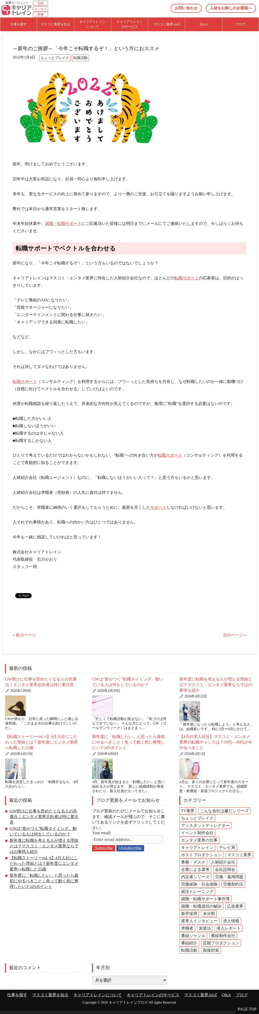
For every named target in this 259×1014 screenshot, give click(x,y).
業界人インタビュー (199, 921)
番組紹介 (189, 943)
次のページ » (234, 635)
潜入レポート (229, 928)
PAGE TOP (247, 1009)
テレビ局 (227, 847)
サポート (158, 507)
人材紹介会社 (223, 862)
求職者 (187, 928)
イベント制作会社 (197, 833)
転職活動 (80, 58)
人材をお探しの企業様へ (231, 8)
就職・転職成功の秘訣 (201, 906)
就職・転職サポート (63, 223)
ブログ (242, 995)
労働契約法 (233, 884)
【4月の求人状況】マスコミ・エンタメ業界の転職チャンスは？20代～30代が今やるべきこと (215, 742)
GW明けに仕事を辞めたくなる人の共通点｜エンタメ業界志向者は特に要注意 (44, 816)
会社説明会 (225, 869)
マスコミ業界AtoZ (200, 995)
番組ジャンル (193, 935)
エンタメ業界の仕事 (199, 840)
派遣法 (205, 928)
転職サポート (187, 278)
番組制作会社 (223, 935)
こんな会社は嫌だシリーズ (224, 811)
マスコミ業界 (239, 855)
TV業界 (188, 811)
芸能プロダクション (221, 943)
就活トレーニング (197, 891)
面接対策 (211, 950)
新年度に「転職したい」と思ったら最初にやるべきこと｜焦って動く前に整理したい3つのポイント (128, 742)
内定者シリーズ (195, 877)
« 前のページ (24, 635)
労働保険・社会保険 (199, 884)
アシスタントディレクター (205, 825)
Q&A (226, 995)
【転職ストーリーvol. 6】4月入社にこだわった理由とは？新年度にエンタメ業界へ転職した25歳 (41, 742)
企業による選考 (195, 869)
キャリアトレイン (197, 847)
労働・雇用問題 (229, 877)
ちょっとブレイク (55, 58)
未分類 (209, 913)
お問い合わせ (186, 8)
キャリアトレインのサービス (153, 995)
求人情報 (231, 921)
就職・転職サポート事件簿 (205, 899)
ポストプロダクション (201, 855)
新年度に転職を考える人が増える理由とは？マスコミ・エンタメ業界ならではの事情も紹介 (215, 684)
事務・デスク (193, 862)
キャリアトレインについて (97, 995)
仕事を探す (17, 995)
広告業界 (235, 906)
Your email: (101, 833)
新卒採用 (189, 913)
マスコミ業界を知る (50, 995)
